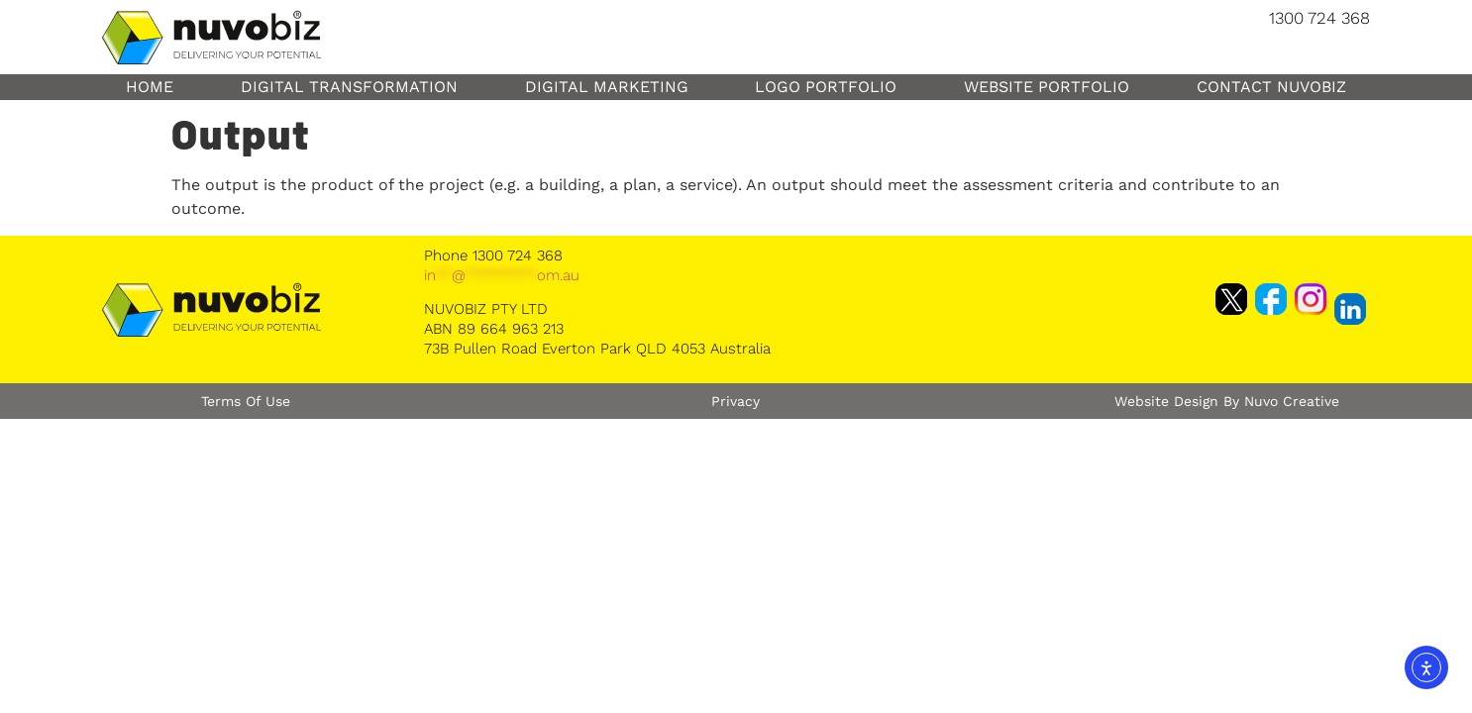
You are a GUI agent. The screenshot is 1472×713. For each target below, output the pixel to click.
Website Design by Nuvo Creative (1226, 401)
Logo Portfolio (825, 86)
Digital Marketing (606, 86)
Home (149, 86)
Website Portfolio (1046, 86)
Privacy (735, 401)
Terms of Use (245, 401)
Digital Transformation (349, 86)
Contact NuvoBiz (1271, 86)
